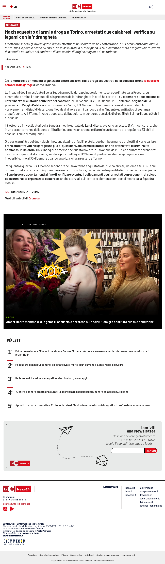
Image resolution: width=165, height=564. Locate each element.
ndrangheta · (20, 191)
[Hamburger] (4, 7)
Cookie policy (76, 555)
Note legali (89, 555)
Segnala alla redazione (49, 555)
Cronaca (34, 198)
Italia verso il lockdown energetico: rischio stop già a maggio (51, 378)
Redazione (32, 555)
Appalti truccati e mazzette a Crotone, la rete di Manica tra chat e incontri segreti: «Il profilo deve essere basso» (82, 405)
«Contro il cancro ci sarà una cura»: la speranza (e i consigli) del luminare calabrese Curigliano (71, 391)
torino (34, 191)
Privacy (64, 555)
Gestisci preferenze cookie (107, 555)
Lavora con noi (128, 555)
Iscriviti (151, 451)
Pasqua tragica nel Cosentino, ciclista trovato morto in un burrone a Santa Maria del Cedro (69, 364)
